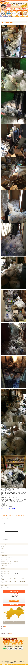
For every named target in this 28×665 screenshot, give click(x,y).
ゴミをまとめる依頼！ (8, 22)
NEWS (3, 549)
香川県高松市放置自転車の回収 (7, 572)
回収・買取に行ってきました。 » (21, 515)
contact (3, 576)
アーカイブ (3, 588)
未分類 (3, 551)
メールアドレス (6, 535)
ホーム (3, 627)
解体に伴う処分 (5, 566)
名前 (4, 533)
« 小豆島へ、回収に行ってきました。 (7, 515)
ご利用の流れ (5, 632)
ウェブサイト (5, 538)
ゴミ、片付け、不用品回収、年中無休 (8, 508)
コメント (4, 523)
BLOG (3, 547)
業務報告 (3, 553)
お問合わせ (6, 634)
